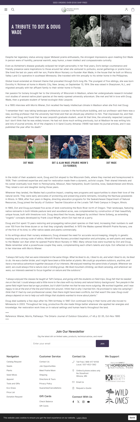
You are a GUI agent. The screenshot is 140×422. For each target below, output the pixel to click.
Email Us (80, 382)
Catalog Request (14, 361)
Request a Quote (83, 388)
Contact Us (44, 361)
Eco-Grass (11, 388)
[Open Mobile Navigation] (5, 9)
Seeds (9, 366)
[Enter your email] (63, 343)
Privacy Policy (45, 383)
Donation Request (14, 396)
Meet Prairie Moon (47, 370)
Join (102, 343)
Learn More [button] (82, 418)
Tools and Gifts (13, 383)
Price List (11, 392)
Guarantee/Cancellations (50, 388)
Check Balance (46, 401)
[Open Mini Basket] (133, 9)
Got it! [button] (132, 418)
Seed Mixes (12, 375)
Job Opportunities (47, 366)
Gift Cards (43, 406)
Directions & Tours (47, 379)
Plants (9, 370)
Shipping (43, 375)
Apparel (10, 379)
